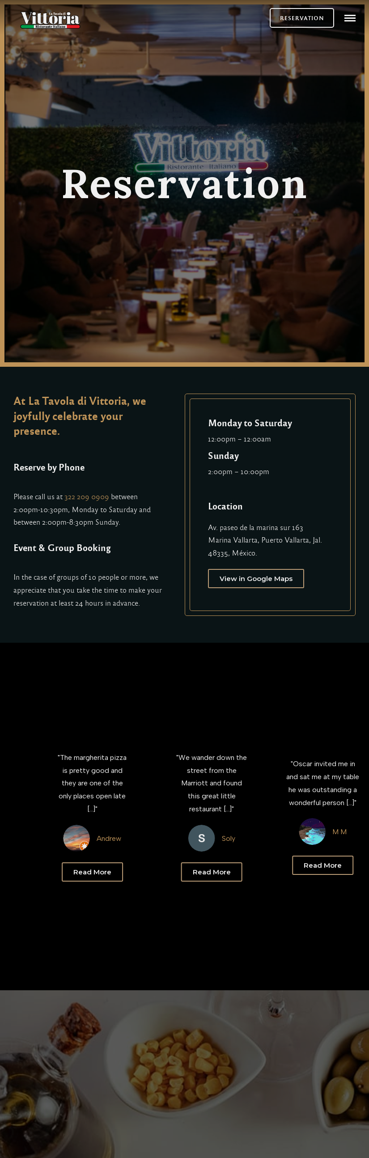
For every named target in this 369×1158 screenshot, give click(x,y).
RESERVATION (302, 18)
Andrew (125, 838)
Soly (241, 838)
